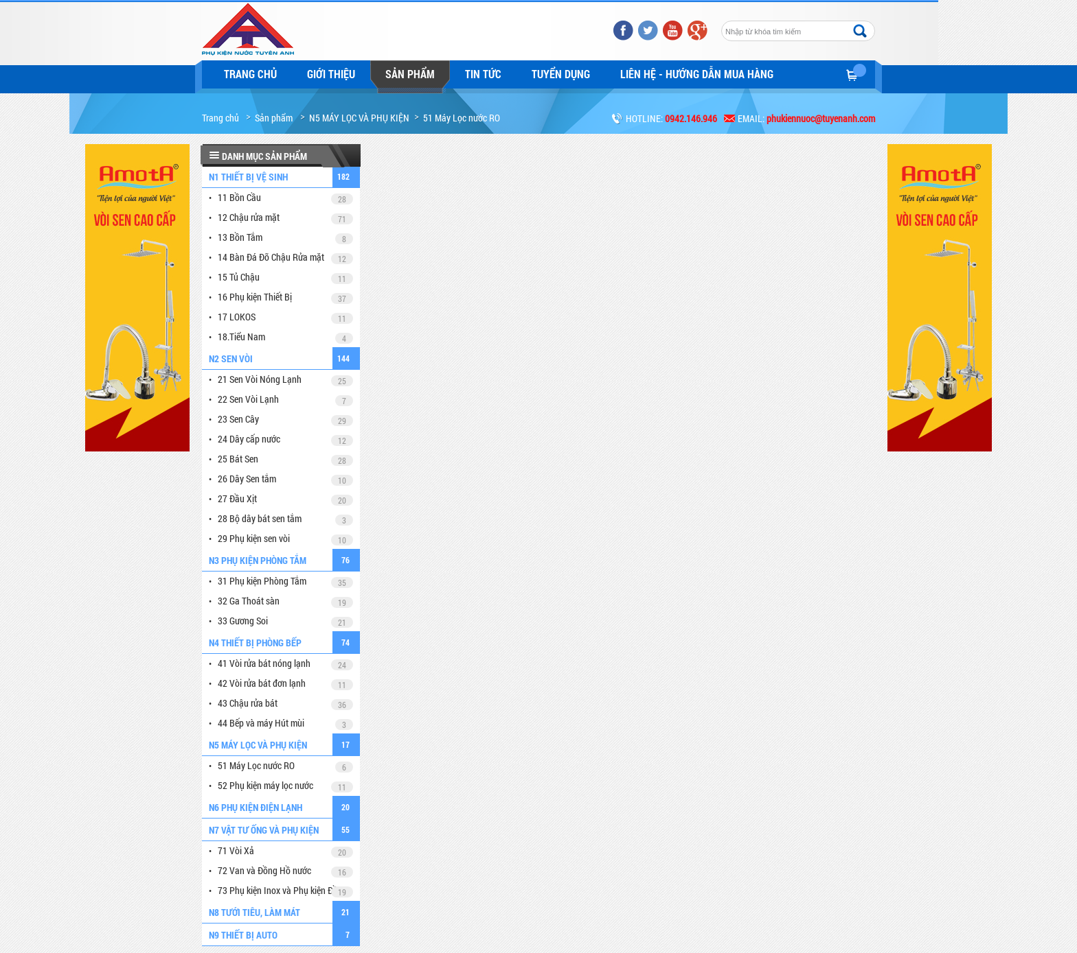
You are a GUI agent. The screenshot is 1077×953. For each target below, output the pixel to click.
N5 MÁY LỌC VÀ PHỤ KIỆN (359, 117)
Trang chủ (250, 74)
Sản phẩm (410, 74)
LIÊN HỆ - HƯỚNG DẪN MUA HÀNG (696, 74)
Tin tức (483, 74)
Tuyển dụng (561, 74)
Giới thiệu (331, 74)
